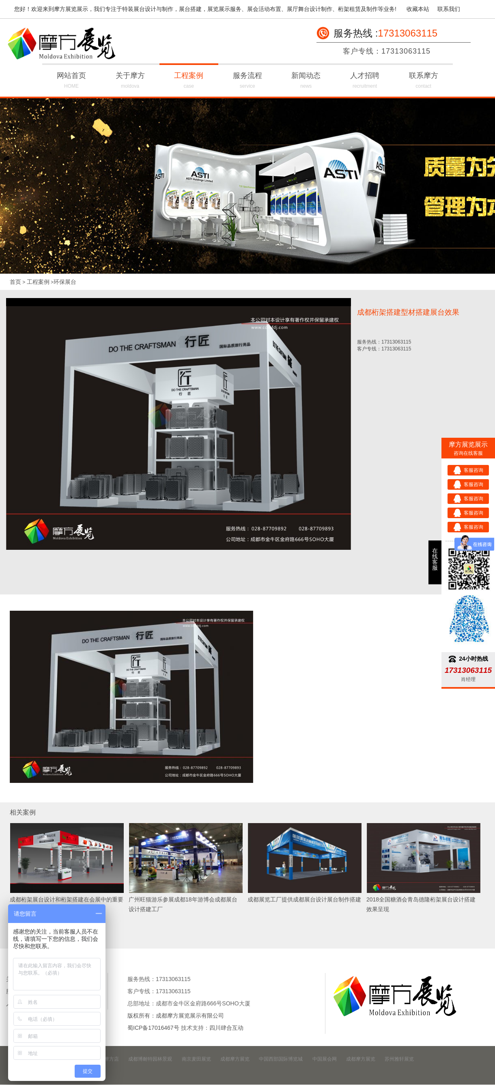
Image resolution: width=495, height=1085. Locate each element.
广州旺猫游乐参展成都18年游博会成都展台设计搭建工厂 (183, 904)
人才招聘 (365, 81)
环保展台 (65, 282)
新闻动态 (306, 81)
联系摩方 (423, 81)
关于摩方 (130, 81)
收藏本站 (418, 9)
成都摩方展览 (235, 1059)
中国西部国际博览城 (281, 1059)
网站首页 (71, 81)
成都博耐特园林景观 (150, 1059)
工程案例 (188, 81)
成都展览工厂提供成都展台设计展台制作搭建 (304, 899)
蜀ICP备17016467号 (153, 1027)
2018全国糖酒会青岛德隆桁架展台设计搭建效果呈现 (421, 904)
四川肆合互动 (226, 1027)
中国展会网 (324, 1059)
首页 (15, 282)
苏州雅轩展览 (399, 1059)
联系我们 (448, 9)
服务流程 (247, 81)
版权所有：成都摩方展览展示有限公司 (175, 1015)
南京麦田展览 (196, 1059)
